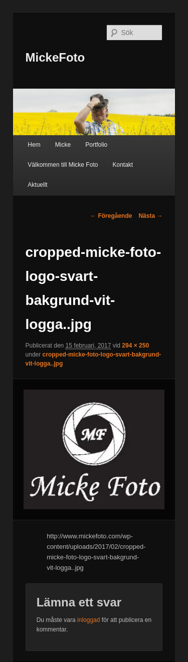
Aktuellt (37, 184)
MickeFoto (55, 57)
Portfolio (96, 144)
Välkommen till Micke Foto (63, 164)
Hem (34, 144)
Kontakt (122, 164)
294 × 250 (135, 345)
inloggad (88, 619)
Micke (63, 144)
